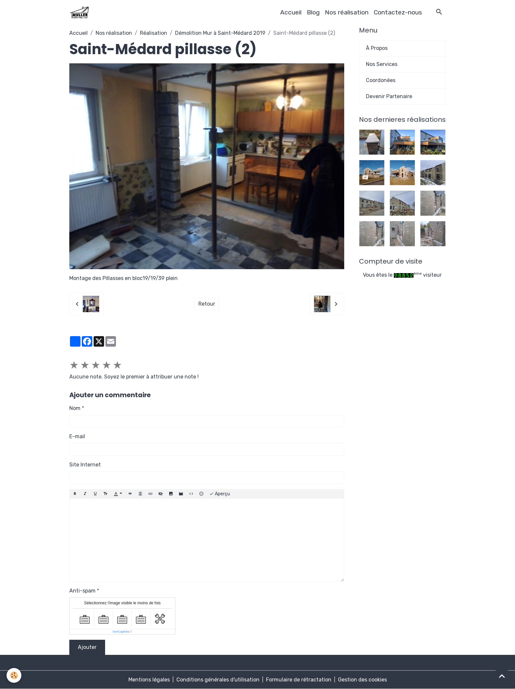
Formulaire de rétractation (298, 680)
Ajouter (87, 647)
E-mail (77, 436)
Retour (206, 304)
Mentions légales (149, 680)
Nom (74, 408)
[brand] (80, 12)
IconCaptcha (121, 631)
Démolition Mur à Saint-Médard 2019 (220, 33)
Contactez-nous (398, 12)
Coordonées (380, 80)
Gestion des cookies (362, 680)
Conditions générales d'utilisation (217, 680)
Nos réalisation (347, 12)
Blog (313, 12)
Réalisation (153, 33)
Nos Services (381, 64)
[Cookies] (14, 675)
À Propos (377, 48)
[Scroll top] (502, 676)
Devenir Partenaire (389, 96)
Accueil (291, 12)
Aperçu (219, 494)
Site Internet (85, 465)
